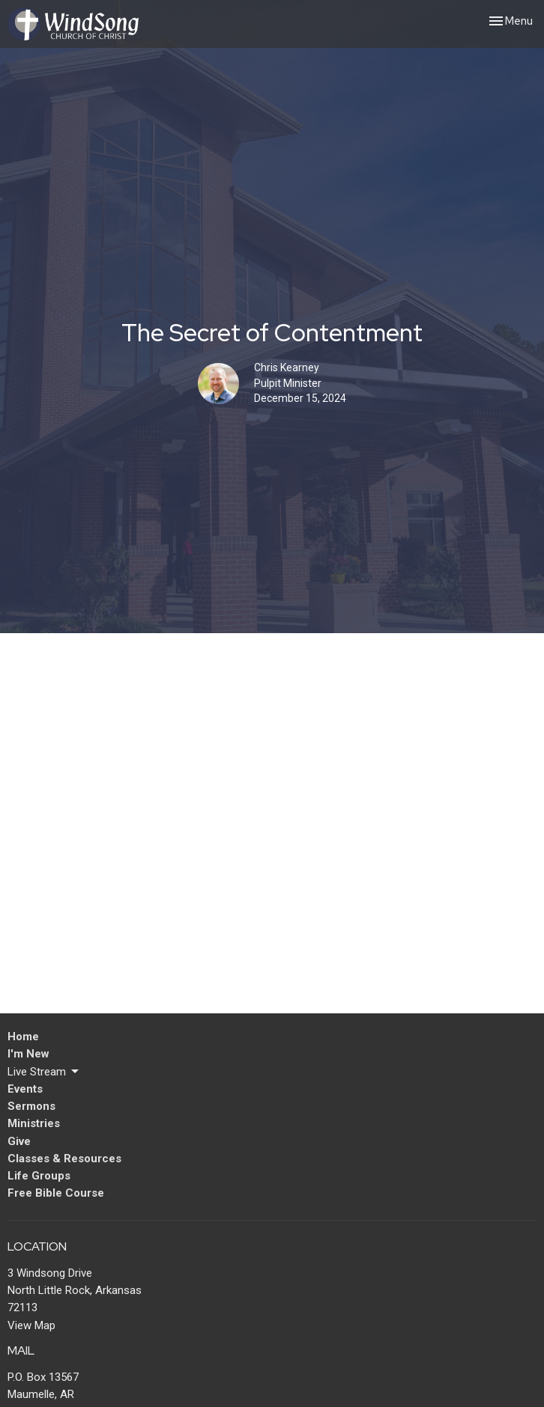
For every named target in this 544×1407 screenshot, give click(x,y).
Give (19, 1141)
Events (25, 1089)
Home (23, 1036)
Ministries (33, 1123)
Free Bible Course (55, 1193)
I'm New (28, 1053)
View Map (31, 1325)
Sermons (31, 1106)
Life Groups (38, 1175)
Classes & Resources (64, 1158)
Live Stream (44, 1071)
